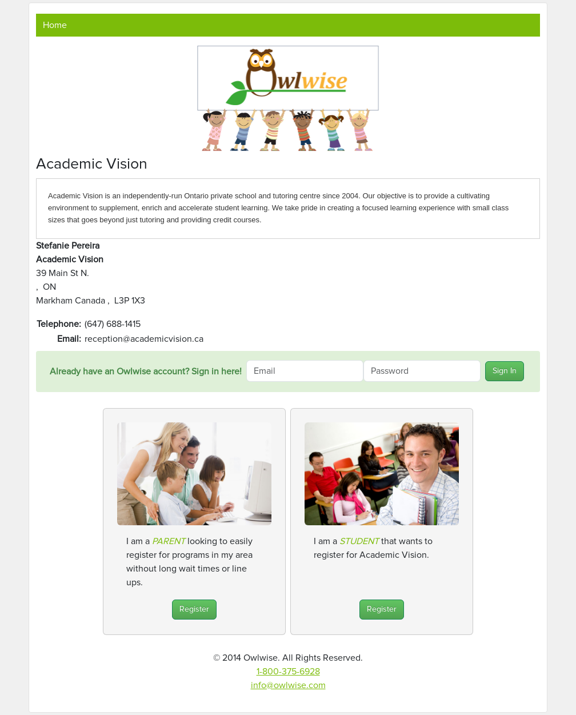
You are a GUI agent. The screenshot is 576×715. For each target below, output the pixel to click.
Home (55, 25)
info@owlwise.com (288, 685)
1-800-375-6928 (288, 671)
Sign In (505, 371)
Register (194, 609)
